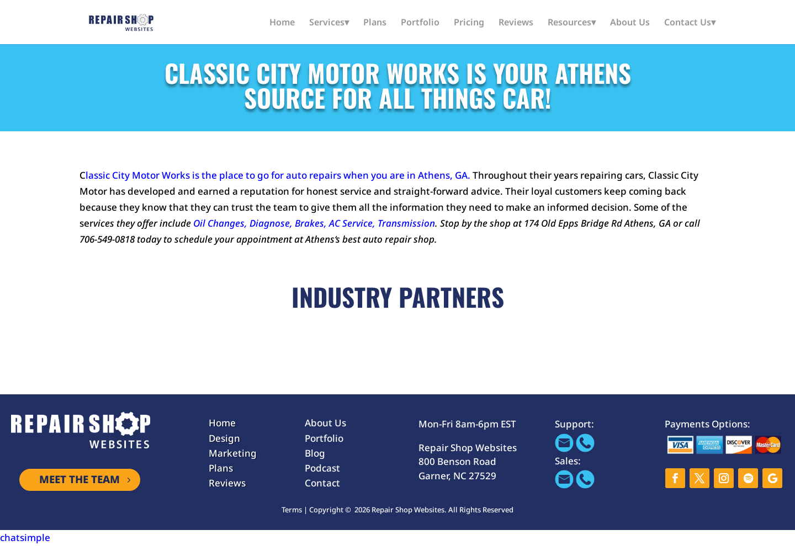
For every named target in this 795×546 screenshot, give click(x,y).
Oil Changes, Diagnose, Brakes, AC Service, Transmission (314, 223)
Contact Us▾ (690, 23)
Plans (374, 23)
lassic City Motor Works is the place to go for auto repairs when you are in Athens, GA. (278, 175)
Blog (315, 453)
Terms (292, 510)
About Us (630, 23)
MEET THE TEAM (79, 480)
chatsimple (25, 537)
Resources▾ (572, 23)
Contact (322, 483)
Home (282, 23)
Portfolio (420, 23)
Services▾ (329, 23)
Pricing (469, 23)
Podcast (322, 468)
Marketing (233, 453)
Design (224, 438)
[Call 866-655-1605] (585, 448)
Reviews (516, 23)
